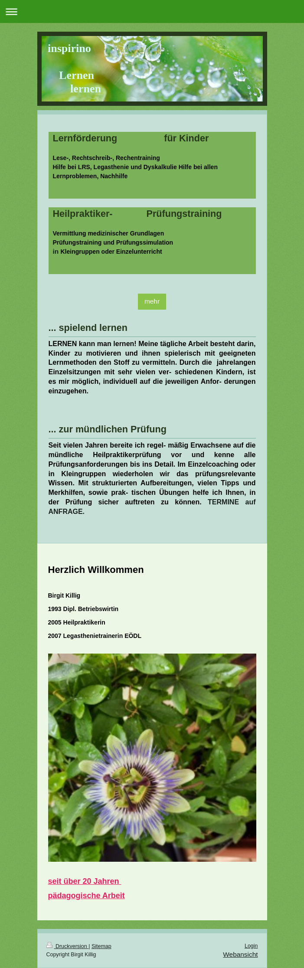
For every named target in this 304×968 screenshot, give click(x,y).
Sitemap (101, 946)
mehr (152, 301)
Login (251, 946)
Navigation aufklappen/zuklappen (152, 11)
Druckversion (67, 946)
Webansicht (240, 954)
